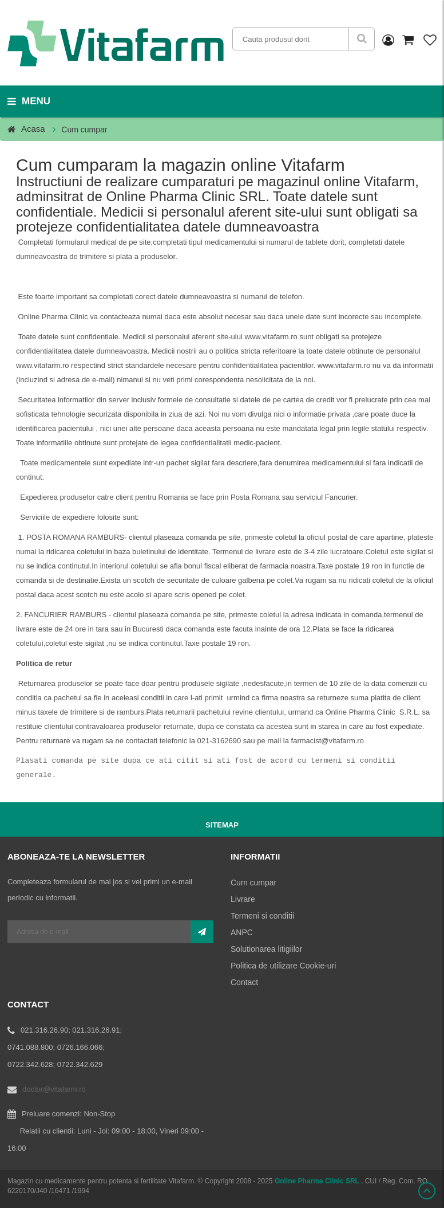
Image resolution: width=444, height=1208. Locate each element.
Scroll (426, 1190)
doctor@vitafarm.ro (54, 1089)
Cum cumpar (253, 882)
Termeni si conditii (262, 915)
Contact (244, 982)
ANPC (242, 932)
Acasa (33, 129)
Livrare (243, 899)
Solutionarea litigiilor (266, 949)
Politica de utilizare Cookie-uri (283, 965)
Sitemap (222, 825)
